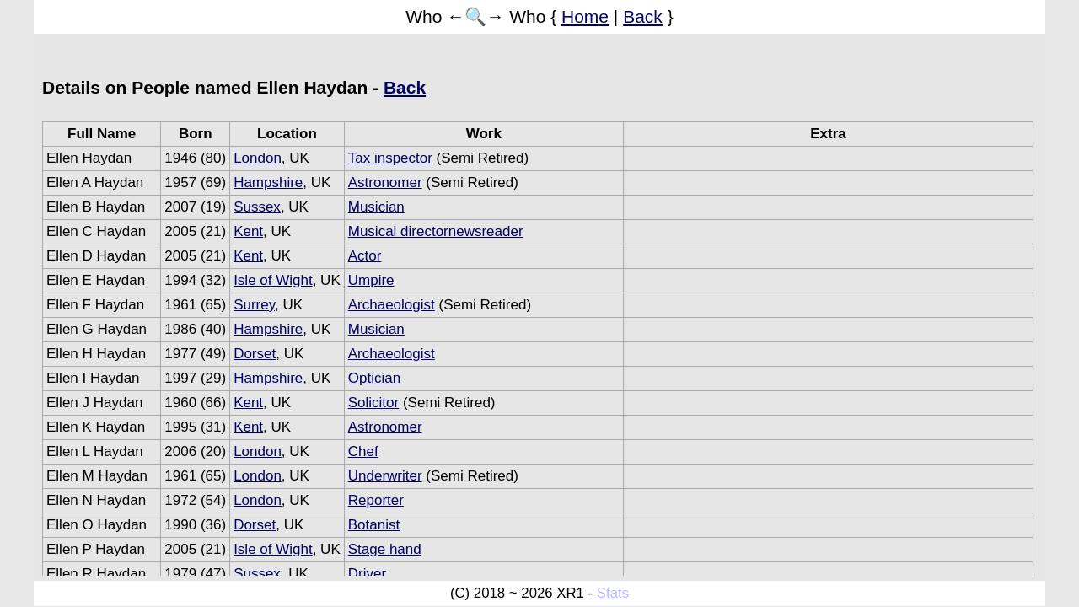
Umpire (371, 280)
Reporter (376, 500)
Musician (376, 207)
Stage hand (384, 549)
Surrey (254, 305)
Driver (367, 574)
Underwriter (385, 476)
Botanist (374, 525)
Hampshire (268, 183)
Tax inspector (390, 158)
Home (585, 16)
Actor (365, 256)
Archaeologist (391, 305)
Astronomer (385, 183)
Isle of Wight (273, 280)
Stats (613, 593)
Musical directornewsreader (435, 231)
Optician (374, 378)
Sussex (257, 207)
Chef (363, 451)
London (258, 158)
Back (643, 16)
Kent (248, 231)
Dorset (255, 354)
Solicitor (373, 403)
